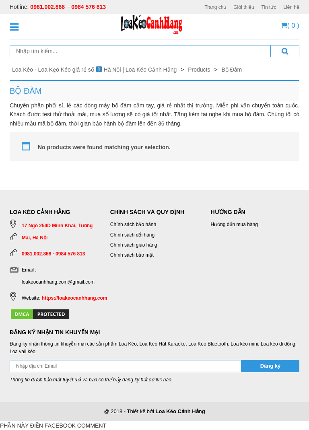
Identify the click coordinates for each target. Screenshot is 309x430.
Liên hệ (291, 7)
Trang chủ (215, 7)
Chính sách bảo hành (133, 224)
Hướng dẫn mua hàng (234, 224)
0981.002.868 (47, 7)
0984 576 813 (88, 7)
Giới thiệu (243, 7)
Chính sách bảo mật (132, 255)
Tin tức (269, 7)
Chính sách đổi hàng (132, 235)
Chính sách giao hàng (133, 245)
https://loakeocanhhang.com (74, 298)
